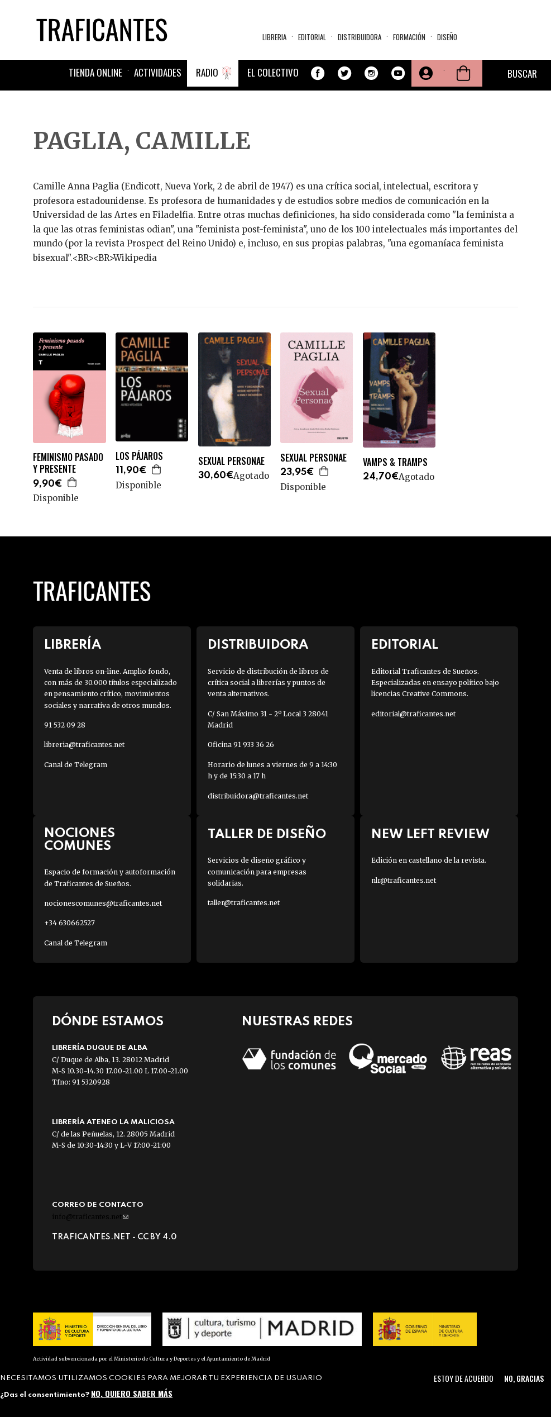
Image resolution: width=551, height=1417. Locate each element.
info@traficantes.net (90, 1216)
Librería (72, 645)
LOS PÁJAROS (139, 456)
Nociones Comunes (79, 840)
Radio (207, 72)
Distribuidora (359, 36)
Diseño (447, 36)
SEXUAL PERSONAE (231, 461)
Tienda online (95, 72)
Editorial (312, 36)
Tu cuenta (424, 73)
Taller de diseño (267, 834)
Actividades (157, 72)
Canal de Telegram (75, 764)
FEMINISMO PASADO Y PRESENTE (68, 463)
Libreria (274, 36)
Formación (409, 36)
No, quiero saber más (132, 1393)
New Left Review (430, 834)
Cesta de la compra (463, 73)
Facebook (317, 73)
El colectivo (273, 72)
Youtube (398, 73)
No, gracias (524, 1378)
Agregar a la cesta (73, 482)
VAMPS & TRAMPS (395, 462)
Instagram (371, 73)
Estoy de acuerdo (463, 1378)
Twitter (344, 73)
